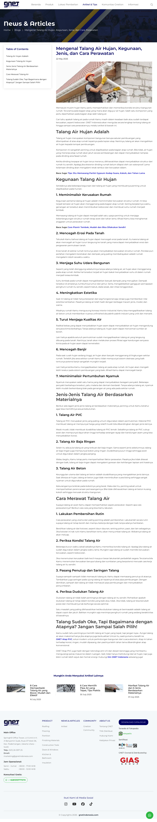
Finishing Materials (50, 740)
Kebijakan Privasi (107, 740)
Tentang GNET (106, 726)
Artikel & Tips (90, 4)
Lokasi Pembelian (68, 4)
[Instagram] (64, 804)
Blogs (17, 30)
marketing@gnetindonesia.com (18, 756)
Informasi (133, 4)
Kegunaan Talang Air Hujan (19, 61)
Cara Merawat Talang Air (17, 74)
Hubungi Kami (106, 736)
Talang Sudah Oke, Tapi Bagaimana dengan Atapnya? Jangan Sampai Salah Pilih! (26, 81)
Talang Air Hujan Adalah (17, 56)
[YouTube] (73, 804)
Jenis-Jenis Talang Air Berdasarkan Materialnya (22, 67)
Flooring (46, 731)
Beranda (36, 4)
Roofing (45, 726)
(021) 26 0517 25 (15, 750)
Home (7, 30)
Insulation (46, 763)
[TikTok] (93, 804)
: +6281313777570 (16, 780)
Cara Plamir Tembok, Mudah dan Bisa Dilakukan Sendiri (97, 227)
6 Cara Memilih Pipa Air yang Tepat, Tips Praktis (90, 688)
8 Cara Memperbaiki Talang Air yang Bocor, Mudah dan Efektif (40, 690)
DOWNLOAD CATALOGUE (133, 722)
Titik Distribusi (105, 731)
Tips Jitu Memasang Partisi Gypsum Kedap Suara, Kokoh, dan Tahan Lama (106, 173)
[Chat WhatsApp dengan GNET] (149, 815)
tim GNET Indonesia (118, 657)
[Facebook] (83, 804)
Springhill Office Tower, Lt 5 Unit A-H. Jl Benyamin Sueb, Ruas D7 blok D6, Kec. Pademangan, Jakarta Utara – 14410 (20, 742)
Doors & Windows (50, 750)
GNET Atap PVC (64, 639)
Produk (49, 4)
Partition (46, 736)
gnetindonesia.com (88, 815)
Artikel (64, 726)
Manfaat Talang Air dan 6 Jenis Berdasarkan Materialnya (138, 689)
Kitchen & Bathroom (46, 756)
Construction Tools (50, 745)
